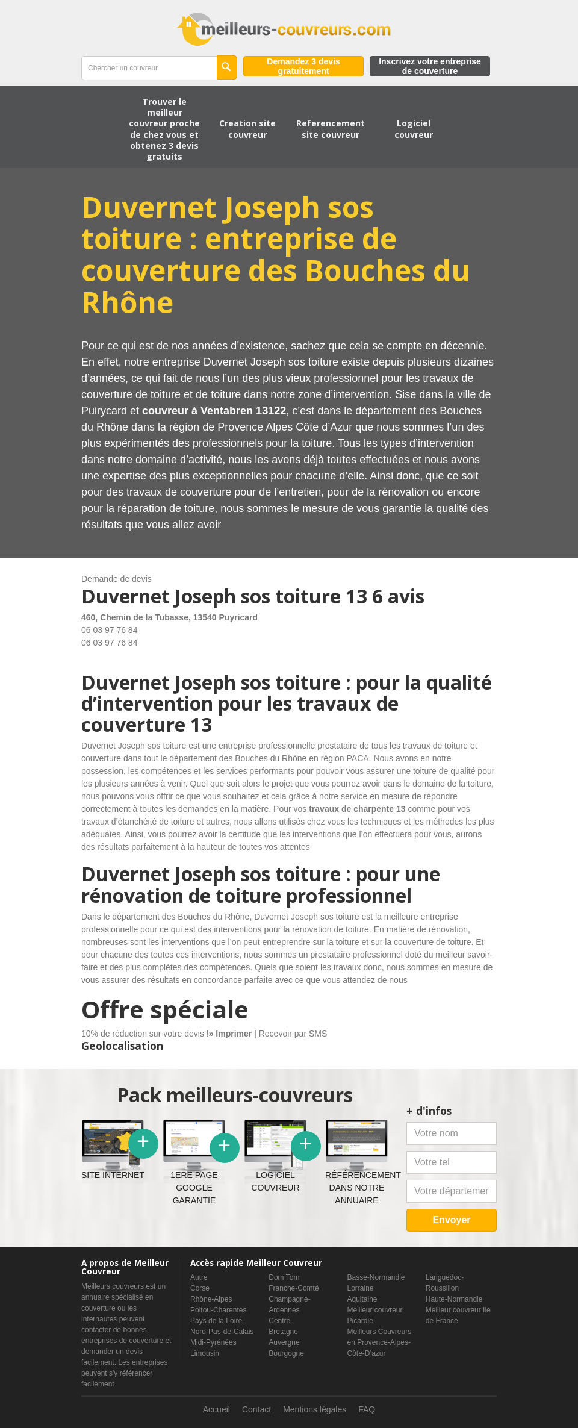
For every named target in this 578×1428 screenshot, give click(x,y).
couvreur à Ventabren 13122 (214, 411)
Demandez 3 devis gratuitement (303, 66)
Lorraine (360, 1288)
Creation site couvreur (247, 128)
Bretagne (283, 1331)
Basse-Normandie (376, 1277)
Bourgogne (286, 1353)
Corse (200, 1288)
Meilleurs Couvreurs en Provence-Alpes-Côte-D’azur (379, 1342)
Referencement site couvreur (330, 128)
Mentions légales (314, 1409)
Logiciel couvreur (413, 128)
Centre (279, 1321)
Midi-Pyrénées (213, 1342)
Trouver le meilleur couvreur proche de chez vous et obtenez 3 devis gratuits (164, 129)
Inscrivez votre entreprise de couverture (430, 66)
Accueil (216, 1409)
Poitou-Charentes (218, 1310)
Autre (199, 1277)
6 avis (398, 596)
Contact (256, 1409)
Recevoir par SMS (293, 1033)
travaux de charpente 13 (357, 809)
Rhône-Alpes (211, 1299)
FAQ (366, 1409)
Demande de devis (116, 579)
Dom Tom (284, 1277)
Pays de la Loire (216, 1321)
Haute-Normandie (454, 1299)
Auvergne (284, 1342)
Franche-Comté (294, 1288)
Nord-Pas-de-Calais (221, 1331)
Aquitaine (362, 1299)
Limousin (204, 1353)
